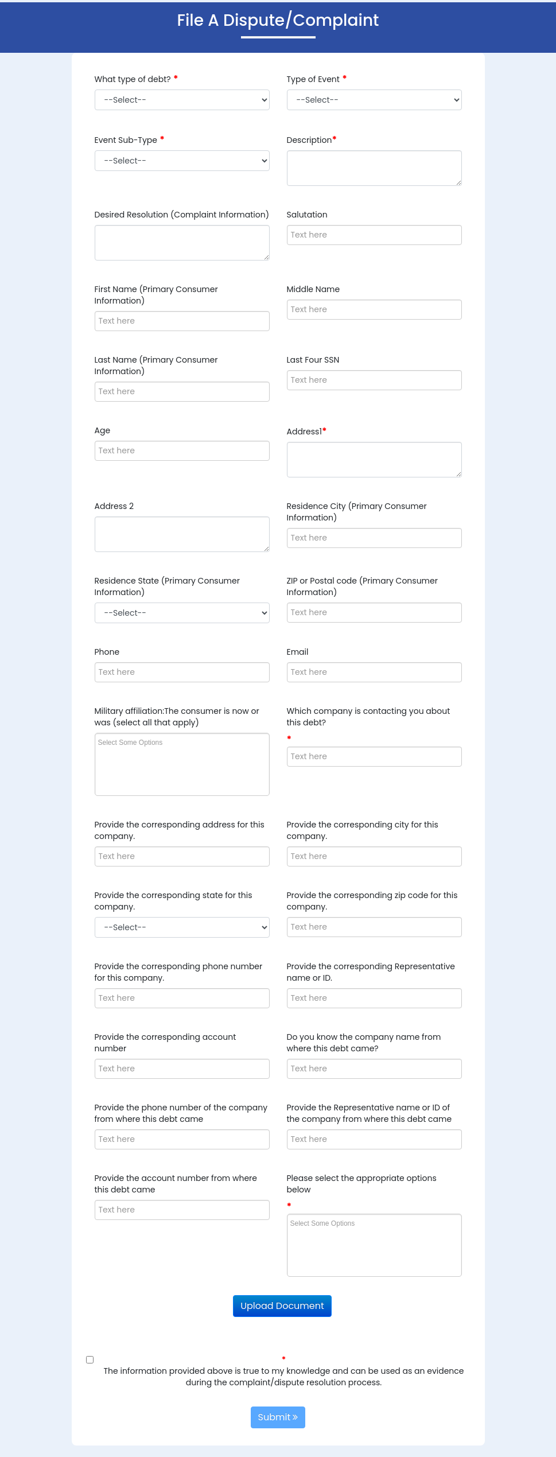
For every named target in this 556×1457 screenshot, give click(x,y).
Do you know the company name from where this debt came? (364, 1042)
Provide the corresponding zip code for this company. (372, 900)
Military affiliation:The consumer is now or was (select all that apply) (177, 716)
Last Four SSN (313, 360)
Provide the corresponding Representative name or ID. (371, 972)
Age (103, 430)
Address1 (304, 431)
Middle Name (313, 289)
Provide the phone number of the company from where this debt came (181, 1113)
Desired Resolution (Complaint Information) (182, 214)
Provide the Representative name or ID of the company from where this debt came (369, 1113)
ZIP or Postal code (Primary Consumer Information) (362, 586)
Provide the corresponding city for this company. (362, 830)
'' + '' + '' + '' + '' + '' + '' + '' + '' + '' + (182, 100)
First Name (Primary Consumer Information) (156, 294)
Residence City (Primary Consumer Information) (357, 511)
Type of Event (313, 79)
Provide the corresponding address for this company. (180, 830)
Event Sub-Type (126, 140)
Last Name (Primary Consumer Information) (156, 365)
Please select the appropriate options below (362, 1183)
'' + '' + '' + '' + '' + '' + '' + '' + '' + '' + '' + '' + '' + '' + (374, 100)
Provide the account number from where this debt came (176, 1183)
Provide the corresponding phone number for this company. (179, 972)
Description (309, 140)
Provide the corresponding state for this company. (173, 900)
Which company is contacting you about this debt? (368, 716)
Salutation (307, 214)
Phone (107, 652)
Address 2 (114, 506)
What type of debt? (133, 79)
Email (298, 652)
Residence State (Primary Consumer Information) (167, 586)
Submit (278, 1417)
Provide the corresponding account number (165, 1042)
